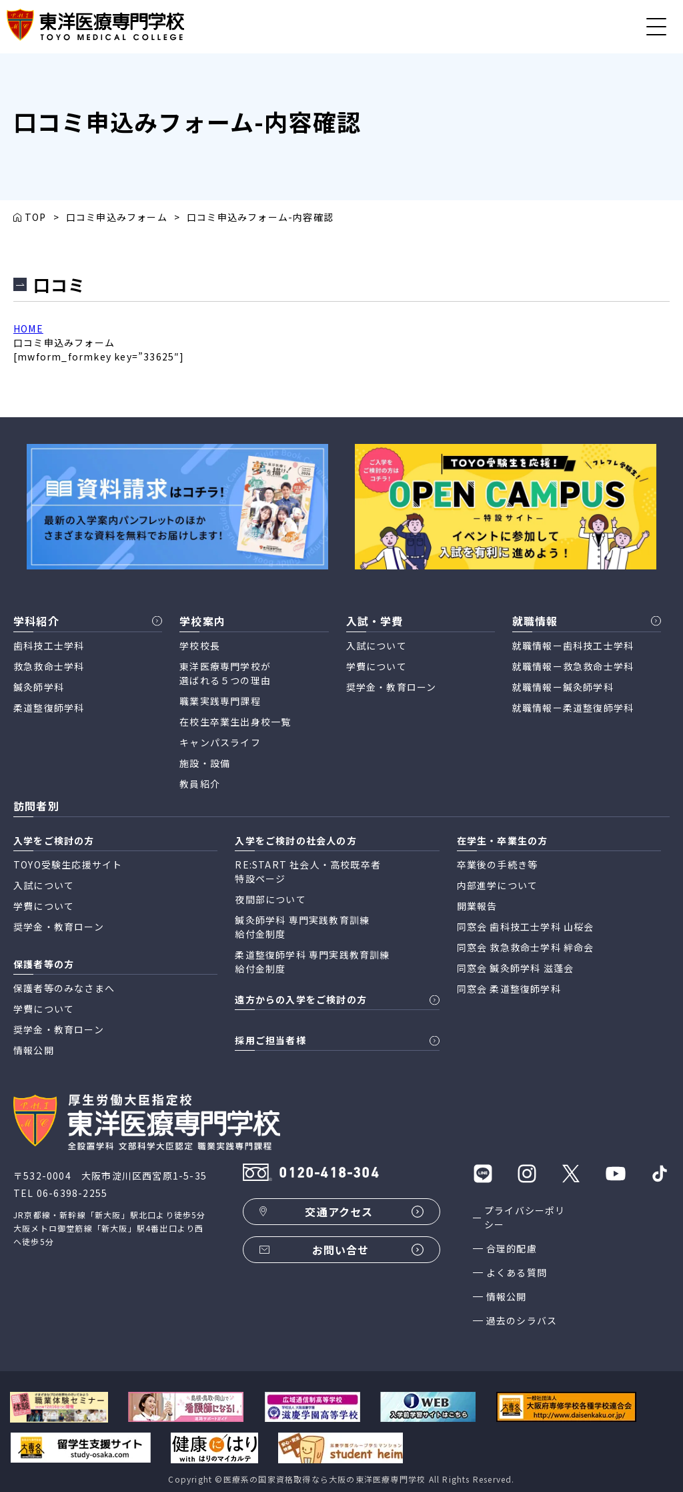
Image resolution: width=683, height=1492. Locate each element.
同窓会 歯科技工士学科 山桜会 (525, 926)
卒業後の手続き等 (497, 864)
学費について (376, 666)
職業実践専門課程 (220, 701)
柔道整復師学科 (48, 707)
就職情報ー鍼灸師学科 (563, 687)
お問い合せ (341, 1250)
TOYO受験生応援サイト (67, 864)
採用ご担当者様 (270, 1040)
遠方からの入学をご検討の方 (301, 999)
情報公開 (506, 1296)
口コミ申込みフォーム (116, 217)
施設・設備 (204, 763)
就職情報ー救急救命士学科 (573, 666)
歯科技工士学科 (48, 645)
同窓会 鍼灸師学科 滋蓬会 (515, 968)
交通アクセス (339, 1212)
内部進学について (497, 885)
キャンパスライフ (220, 742)
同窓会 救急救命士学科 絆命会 (525, 947)
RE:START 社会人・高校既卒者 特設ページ (308, 871)
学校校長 (199, 645)
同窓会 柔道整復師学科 (509, 988)
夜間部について (270, 899)
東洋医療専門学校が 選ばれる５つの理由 (225, 673)
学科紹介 (36, 621)
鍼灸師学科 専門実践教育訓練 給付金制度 (302, 927)
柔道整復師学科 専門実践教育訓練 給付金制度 (312, 961)
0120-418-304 (329, 1174)
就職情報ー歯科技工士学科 (573, 645)
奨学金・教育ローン (391, 687)
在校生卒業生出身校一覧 (235, 721)
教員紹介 (199, 783)
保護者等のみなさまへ (64, 988)
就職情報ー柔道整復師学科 (573, 707)
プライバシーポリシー (525, 1217)
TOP (36, 217)
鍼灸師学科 (38, 687)
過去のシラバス (521, 1320)
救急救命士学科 (48, 666)
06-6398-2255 (72, 1193)
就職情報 (535, 621)
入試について (376, 645)
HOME (28, 328)
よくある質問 (516, 1272)
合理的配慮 (511, 1248)
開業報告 (477, 906)
